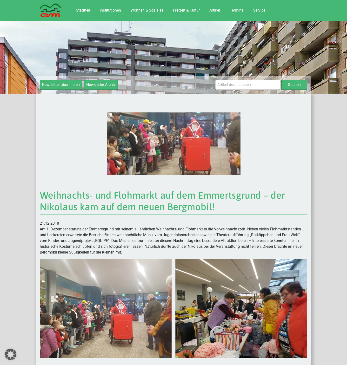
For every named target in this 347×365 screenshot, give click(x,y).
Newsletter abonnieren (61, 84)
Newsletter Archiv (101, 84)
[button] (10, 354)
